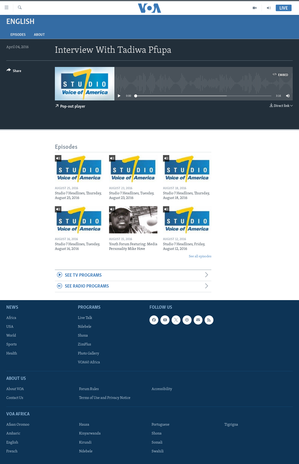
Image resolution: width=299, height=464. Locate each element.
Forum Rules (89, 389)
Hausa (84, 425)
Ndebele (84, 327)
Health (11, 353)
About (39, 35)
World (11, 336)
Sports (11, 344)
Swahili (158, 451)
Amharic (13, 433)
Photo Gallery (88, 353)
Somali (157, 442)
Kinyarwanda (90, 433)
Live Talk (85, 318)
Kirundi (85, 442)
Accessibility (162, 389)
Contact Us (14, 398)
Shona (83, 336)
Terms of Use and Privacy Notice (104, 398)
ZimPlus (84, 344)
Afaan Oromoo (17, 425)
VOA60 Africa (89, 362)
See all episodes (200, 256)
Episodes (18, 35)
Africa (11, 318)
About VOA (15, 389)
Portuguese (160, 425)
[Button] (14, 71)
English (12, 442)
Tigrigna (231, 425)
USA (9, 327)
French (11, 451)
